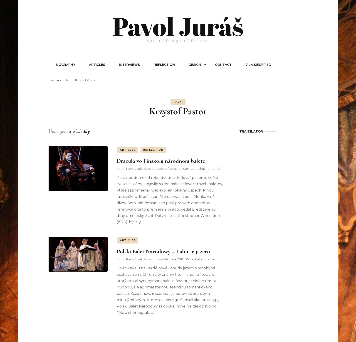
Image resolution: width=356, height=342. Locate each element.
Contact (223, 65)
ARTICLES (128, 149)
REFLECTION (164, 65)
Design (195, 65)
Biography (65, 65)
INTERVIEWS (129, 65)
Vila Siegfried (258, 65)
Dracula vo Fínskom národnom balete (161, 160)
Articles (97, 65)
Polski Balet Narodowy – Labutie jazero (163, 251)
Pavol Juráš (178, 25)
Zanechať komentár (205, 168)
